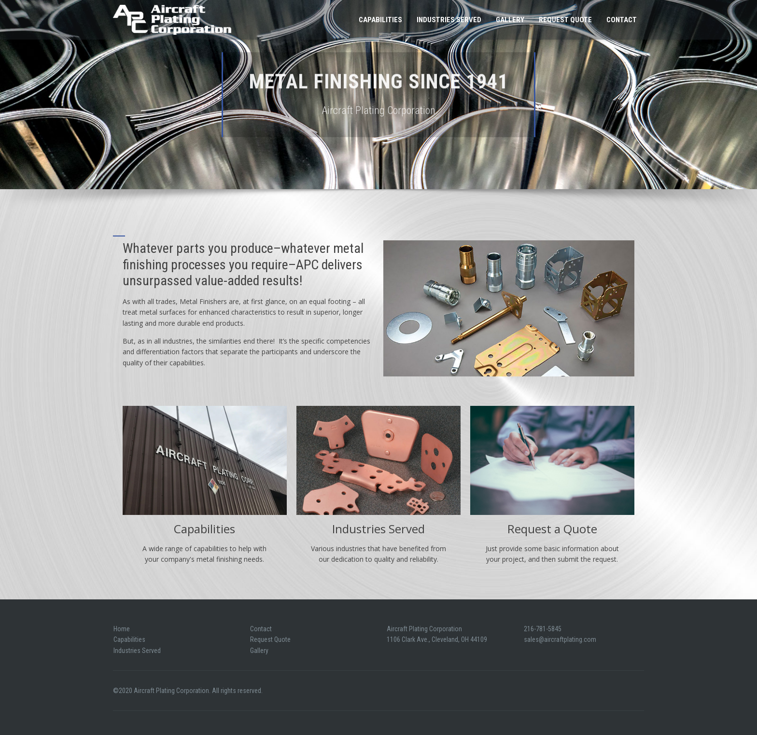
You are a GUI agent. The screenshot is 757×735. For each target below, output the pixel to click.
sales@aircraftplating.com (560, 639)
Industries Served (449, 19)
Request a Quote (552, 529)
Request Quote (565, 19)
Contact (621, 19)
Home (121, 629)
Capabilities (380, 19)
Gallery (510, 19)
